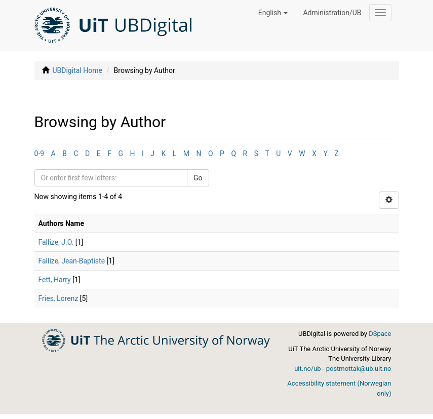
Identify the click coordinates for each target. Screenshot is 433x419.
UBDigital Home (77, 70)
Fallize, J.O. (56, 242)
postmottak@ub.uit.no (358, 368)
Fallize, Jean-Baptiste (71, 261)
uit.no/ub (307, 368)
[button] (273, 12)
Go (198, 178)
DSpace (380, 333)
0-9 (39, 153)
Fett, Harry (54, 280)
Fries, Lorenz (58, 298)
